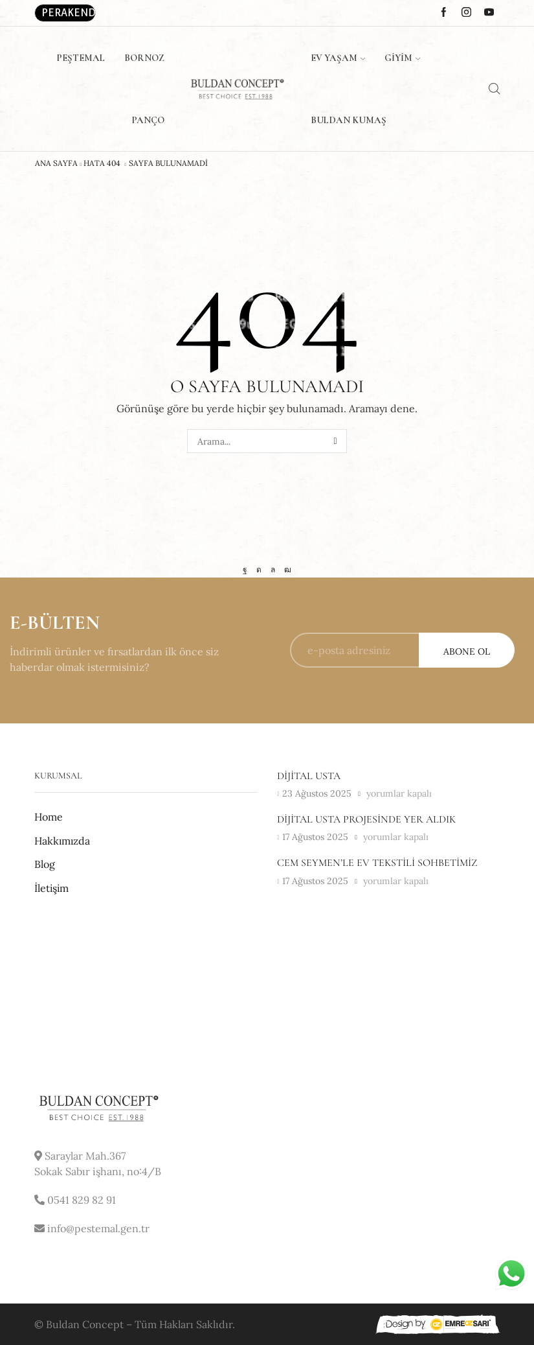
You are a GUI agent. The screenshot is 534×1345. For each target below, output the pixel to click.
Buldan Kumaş (348, 120)
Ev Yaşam (338, 58)
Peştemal (80, 58)
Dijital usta (308, 775)
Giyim (402, 58)
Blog (44, 864)
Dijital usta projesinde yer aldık (366, 819)
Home (48, 816)
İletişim (51, 888)
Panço (147, 120)
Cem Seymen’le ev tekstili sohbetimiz (377, 862)
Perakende (68, 12)
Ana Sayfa (56, 163)
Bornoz (144, 58)
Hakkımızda (62, 840)
